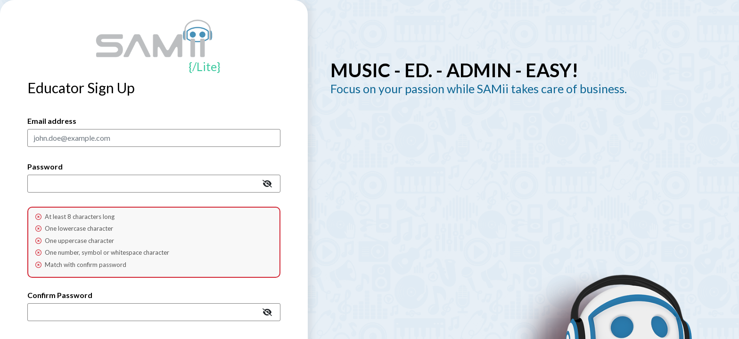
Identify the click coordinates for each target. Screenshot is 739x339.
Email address (51, 120)
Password (45, 166)
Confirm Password (59, 295)
